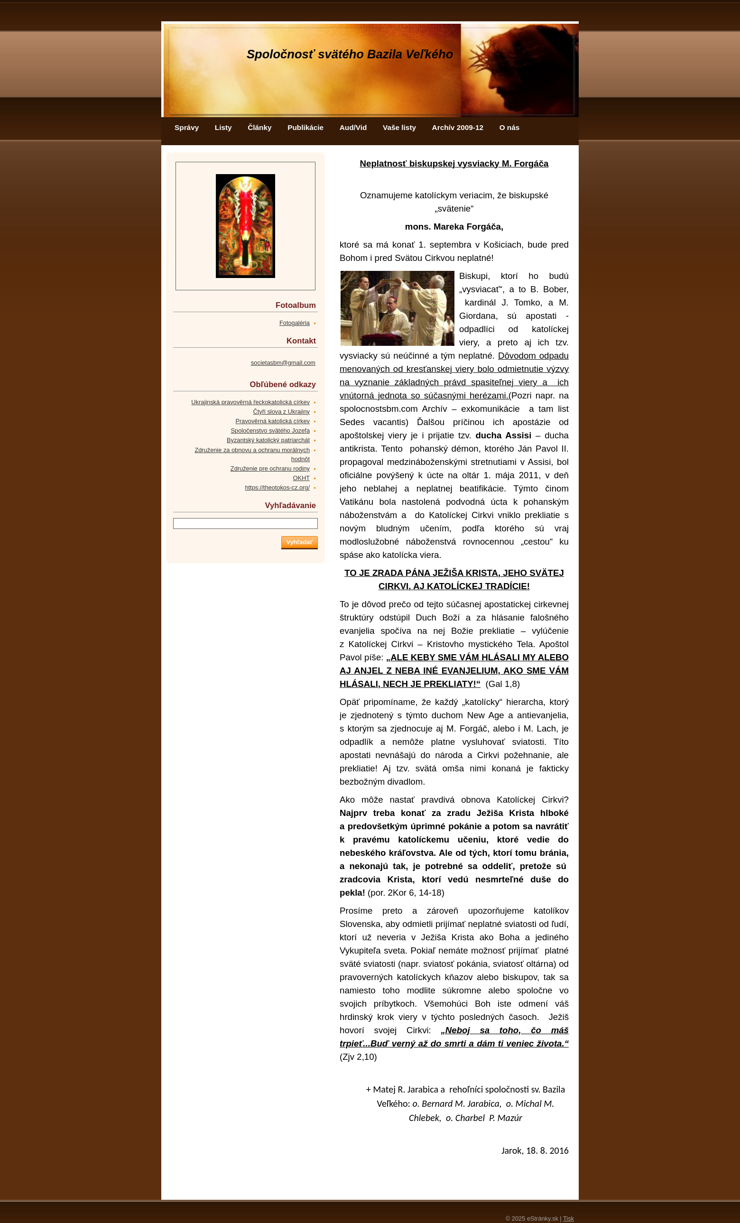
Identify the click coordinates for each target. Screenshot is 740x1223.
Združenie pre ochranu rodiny (270, 468)
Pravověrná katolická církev (273, 421)
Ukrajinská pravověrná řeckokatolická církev (250, 402)
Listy (223, 127)
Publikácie (305, 127)
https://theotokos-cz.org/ (277, 487)
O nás (510, 127)
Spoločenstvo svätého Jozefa (270, 430)
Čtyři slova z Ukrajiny (281, 411)
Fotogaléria (294, 322)
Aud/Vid (353, 127)
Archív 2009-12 (457, 127)
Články (259, 127)
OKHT (301, 478)
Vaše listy (399, 127)
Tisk (568, 1218)
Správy (187, 127)
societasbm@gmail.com (283, 362)
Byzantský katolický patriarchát (268, 440)
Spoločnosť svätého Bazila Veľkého (350, 54)
